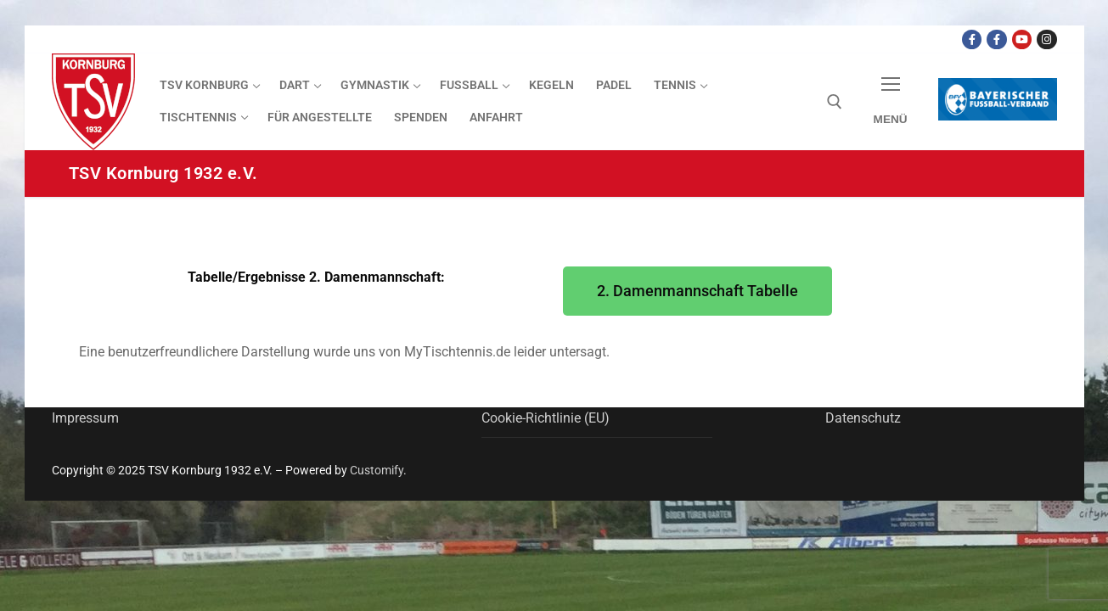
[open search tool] (834, 101)
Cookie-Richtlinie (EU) (545, 418)
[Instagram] (1046, 39)
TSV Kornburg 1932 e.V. (163, 173)
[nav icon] (890, 102)
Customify (376, 470)
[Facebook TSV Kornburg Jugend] (996, 39)
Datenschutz (863, 418)
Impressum (85, 418)
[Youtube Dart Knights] (1022, 39)
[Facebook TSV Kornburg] (971, 39)
